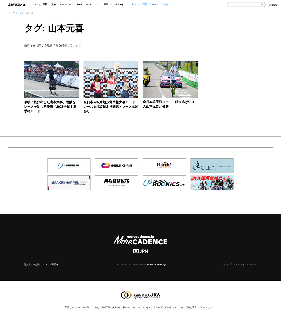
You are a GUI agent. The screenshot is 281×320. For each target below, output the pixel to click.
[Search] (273, 5)
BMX (79, 4)
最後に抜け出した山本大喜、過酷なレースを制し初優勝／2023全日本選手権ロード (50, 106)
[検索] (262, 4)
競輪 (53, 4)
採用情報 (54, 264)
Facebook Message (156, 264)
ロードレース (66, 4)
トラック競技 (40, 4)
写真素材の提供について (36, 264)
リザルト (119, 4)
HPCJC (154, 4)
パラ (97, 4)
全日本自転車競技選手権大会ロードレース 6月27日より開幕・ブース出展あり (111, 106)
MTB (88, 4)
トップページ (14, 13)
